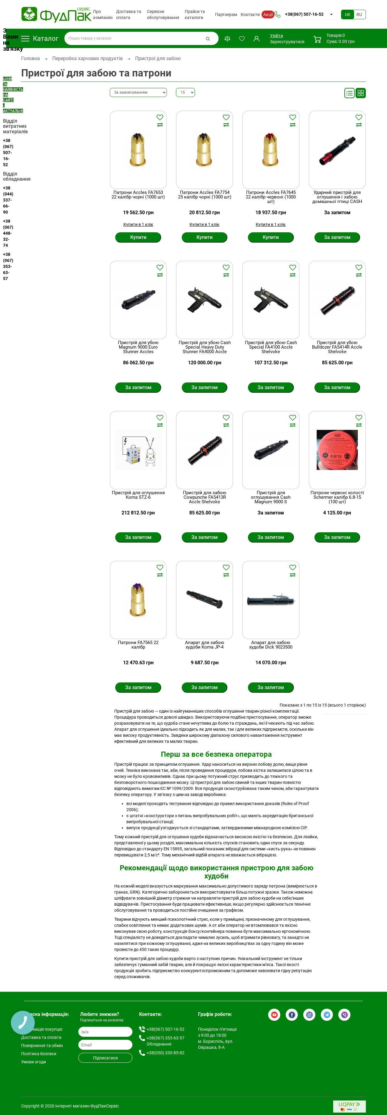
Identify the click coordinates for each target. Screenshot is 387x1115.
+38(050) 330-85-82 (165, 1052)
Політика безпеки (38, 1053)
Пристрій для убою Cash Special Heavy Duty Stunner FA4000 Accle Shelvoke (205, 349)
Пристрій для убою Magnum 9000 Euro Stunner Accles (138, 347)
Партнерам (226, 14)
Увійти (276, 35)
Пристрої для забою (158, 58)
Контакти (250, 14)
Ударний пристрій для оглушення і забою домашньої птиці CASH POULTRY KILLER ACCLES (337, 199)
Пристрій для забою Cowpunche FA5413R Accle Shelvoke (204, 497)
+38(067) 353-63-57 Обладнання (165, 1041)
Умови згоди (33, 1061)
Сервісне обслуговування (163, 14)
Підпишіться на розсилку (102, 1020)
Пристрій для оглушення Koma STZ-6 (138, 495)
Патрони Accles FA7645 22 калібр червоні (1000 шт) (271, 197)
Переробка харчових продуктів (87, 58)
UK (347, 14)
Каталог (39, 38)
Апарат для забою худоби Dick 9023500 (270, 645)
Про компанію (102, 14)
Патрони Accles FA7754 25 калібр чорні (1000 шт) (204, 195)
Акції (268, 14)
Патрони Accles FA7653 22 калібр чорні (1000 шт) (138, 195)
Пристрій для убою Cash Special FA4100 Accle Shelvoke (271, 347)
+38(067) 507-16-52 (304, 14)
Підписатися (105, 1057)
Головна (30, 58)
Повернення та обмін (42, 1045)
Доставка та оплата (128, 14)
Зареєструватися (287, 41)
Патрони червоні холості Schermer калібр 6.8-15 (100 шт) (337, 497)
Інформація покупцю (41, 1029)
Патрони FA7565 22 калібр (138, 645)
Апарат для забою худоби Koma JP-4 (204, 645)
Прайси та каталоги (195, 14)
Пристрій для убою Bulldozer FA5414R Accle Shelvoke (337, 347)
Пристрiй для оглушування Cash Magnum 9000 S (271, 497)
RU (359, 14)
